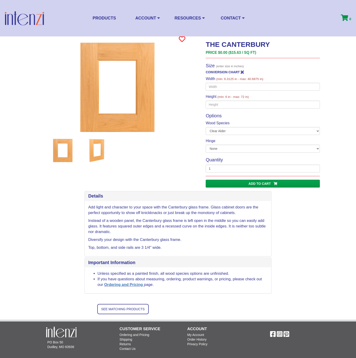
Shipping (126, 339)
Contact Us (127, 349)
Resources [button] (190, 18)
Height (227, 97)
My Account (195, 335)
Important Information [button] (111, 262)
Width (234, 79)
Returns (125, 344)
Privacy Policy (197, 344)
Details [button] (95, 195)
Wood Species (218, 123)
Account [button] (147, 18)
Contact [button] (233, 18)
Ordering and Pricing (124, 284)
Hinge (210, 141)
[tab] (178, 196)
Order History (197, 339)
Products (104, 18)
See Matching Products (123, 309)
